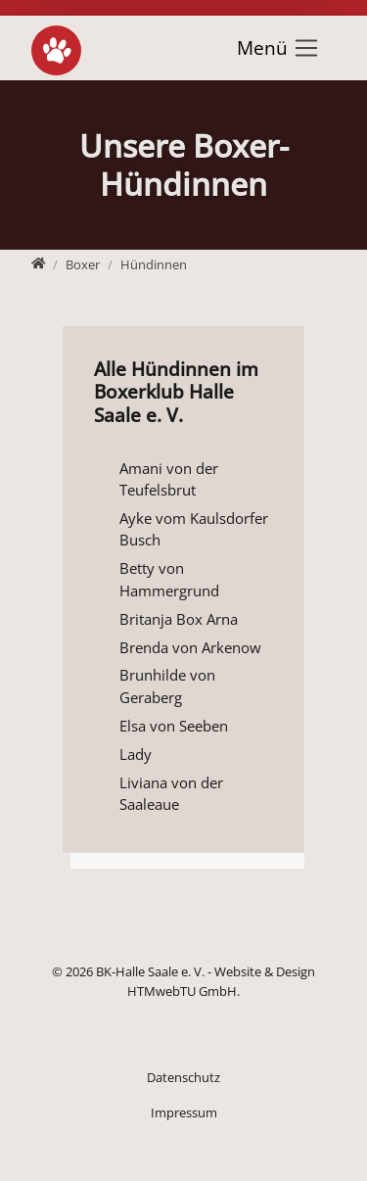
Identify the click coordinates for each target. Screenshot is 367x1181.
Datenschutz (183, 1077)
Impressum (184, 1112)
